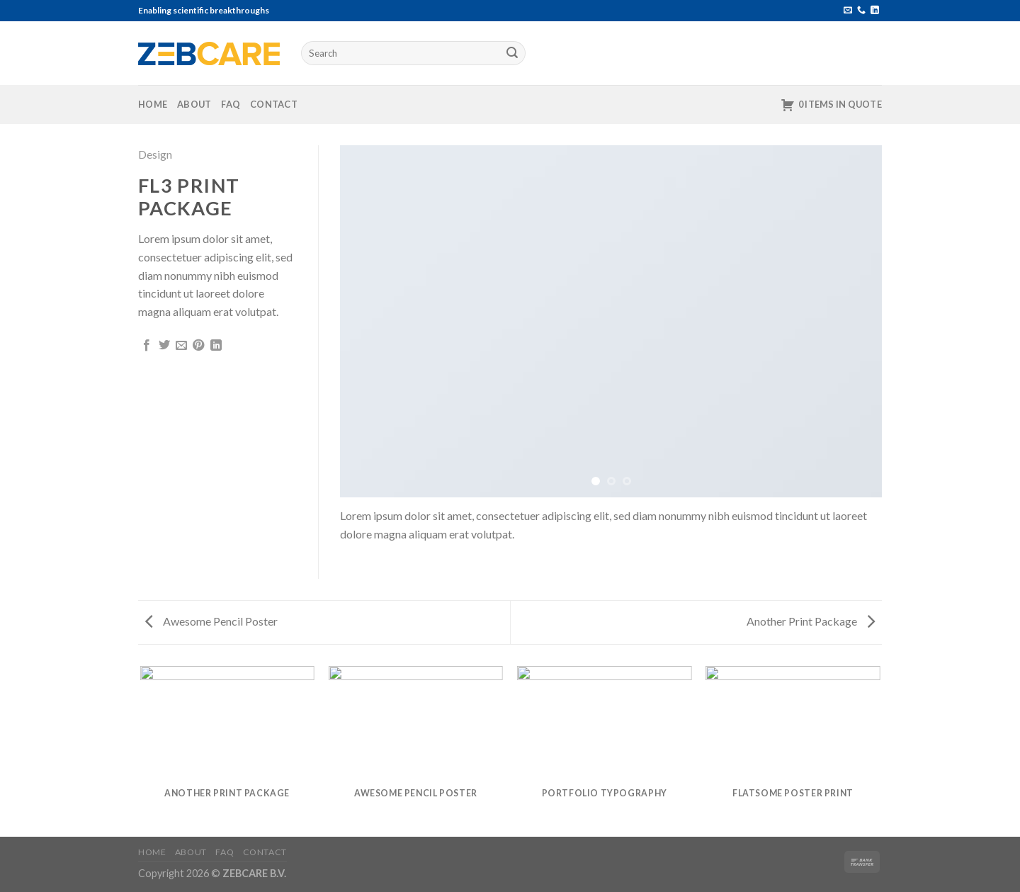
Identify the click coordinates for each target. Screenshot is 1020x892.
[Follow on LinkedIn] (875, 11)
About (194, 104)
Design (155, 154)
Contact (274, 104)
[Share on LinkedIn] (216, 345)
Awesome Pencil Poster (211, 621)
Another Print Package (811, 621)
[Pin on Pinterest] (198, 345)
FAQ (230, 104)
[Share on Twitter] (164, 345)
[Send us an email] (848, 11)
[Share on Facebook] (146, 345)
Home (152, 104)
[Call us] (861, 11)
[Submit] (513, 53)
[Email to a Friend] (181, 345)
